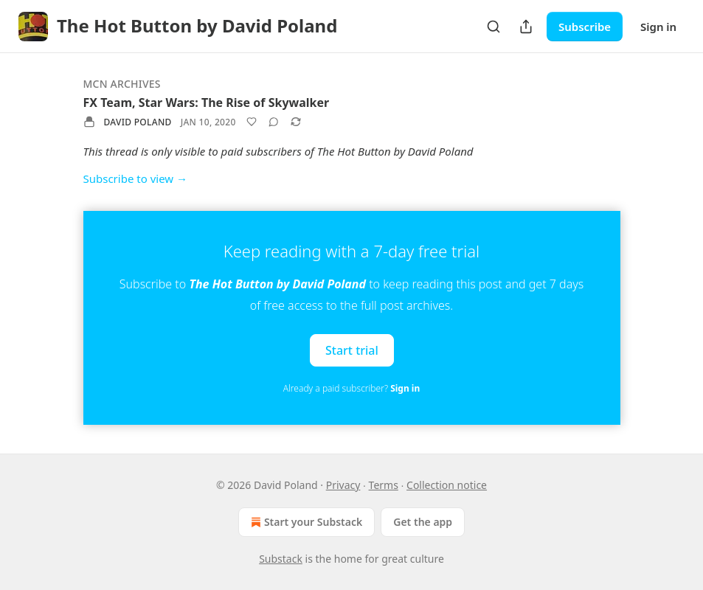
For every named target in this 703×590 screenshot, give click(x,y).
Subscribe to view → (135, 178)
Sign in (658, 26)
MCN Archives (122, 84)
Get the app (422, 522)
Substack (280, 559)
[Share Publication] (526, 26)
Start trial (351, 349)
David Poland (138, 122)
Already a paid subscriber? (351, 388)
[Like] (251, 122)
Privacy (343, 485)
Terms (383, 485)
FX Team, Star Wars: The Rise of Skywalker (206, 102)
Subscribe (584, 26)
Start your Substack (305, 522)
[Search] (493, 26)
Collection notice (446, 485)
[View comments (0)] (273, 122)
